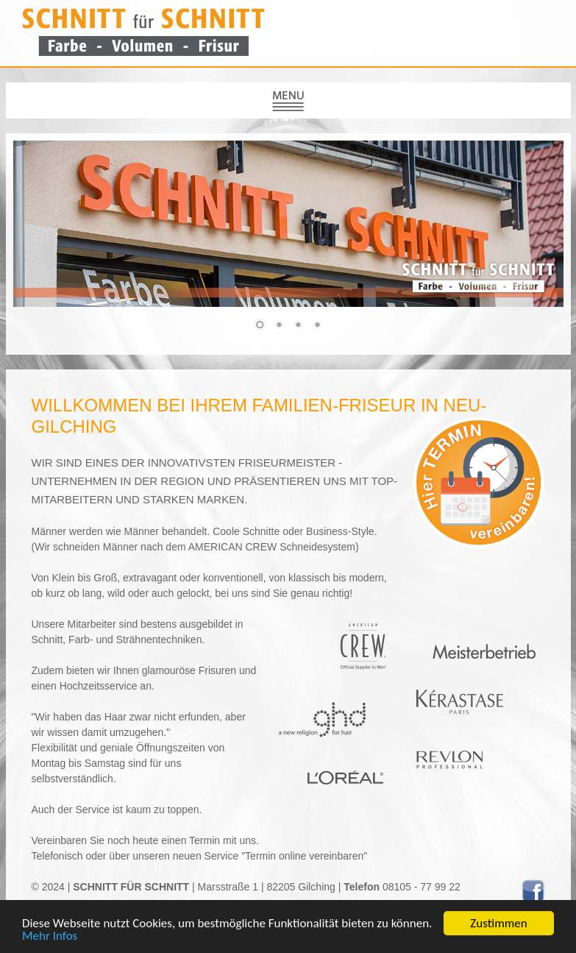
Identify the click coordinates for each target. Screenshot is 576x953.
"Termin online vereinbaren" (302, 856)
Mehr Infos (49, 936)
